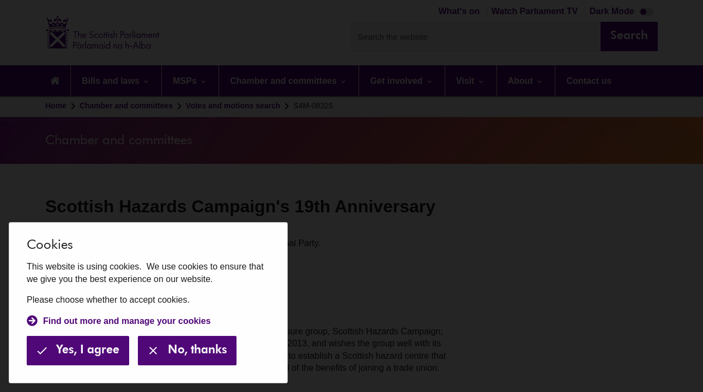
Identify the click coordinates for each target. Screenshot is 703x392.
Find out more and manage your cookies (127, 321)
